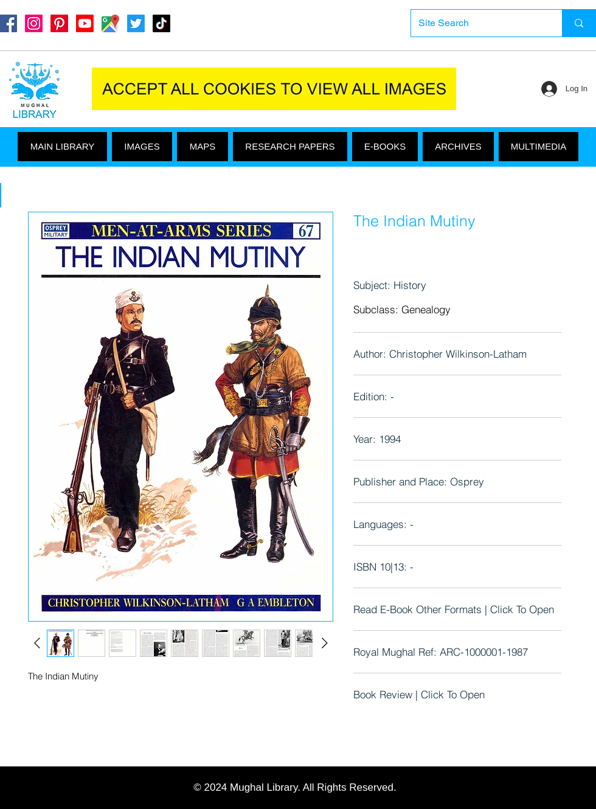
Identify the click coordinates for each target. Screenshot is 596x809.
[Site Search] (477, 23)
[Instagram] (34, 23)
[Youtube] (85, 23)
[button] (538, 146)
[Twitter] (136, 23)
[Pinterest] (59, 23)
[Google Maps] (110, 23)
